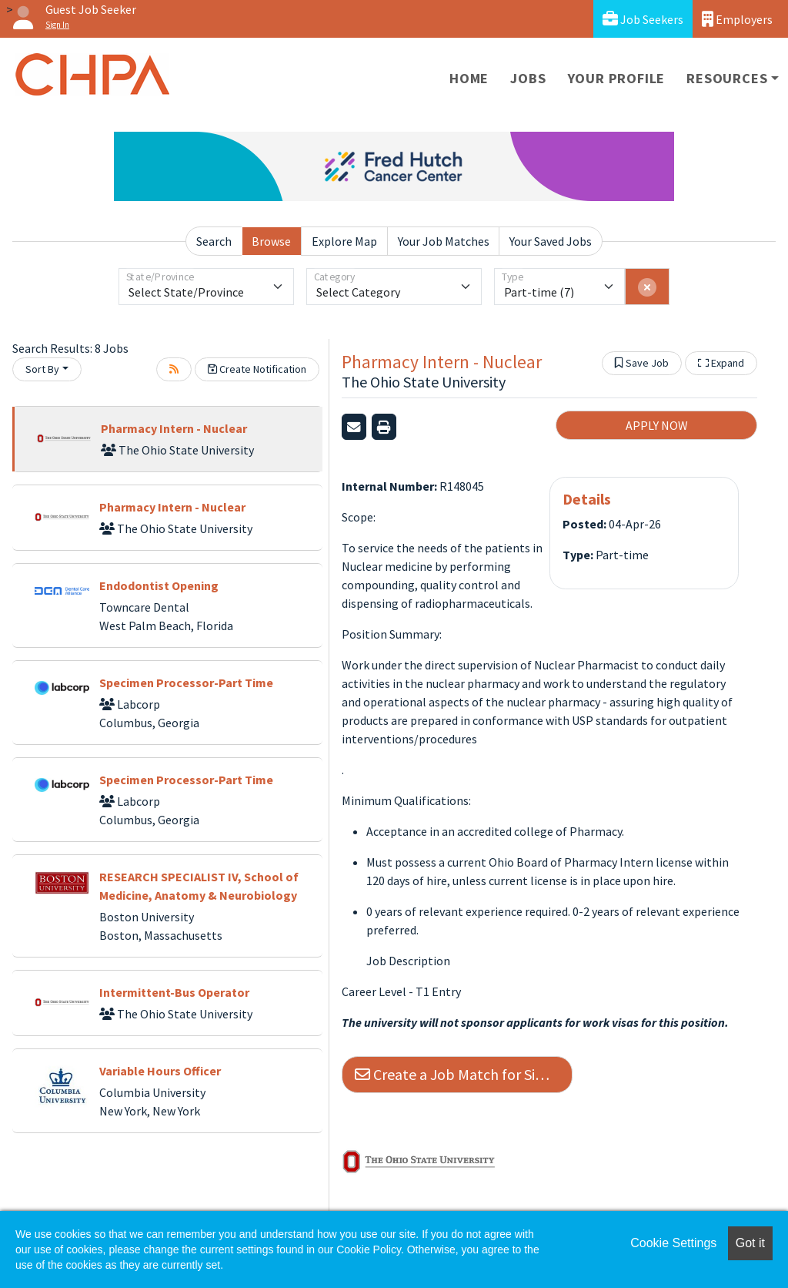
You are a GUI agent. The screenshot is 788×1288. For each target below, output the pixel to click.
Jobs (528, 78)
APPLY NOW (657, 425)
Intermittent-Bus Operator (174, 992)
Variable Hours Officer (160, 1070)
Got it (750, 1242)
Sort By (42, 369)
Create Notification (257, 369)
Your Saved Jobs (550, 241)
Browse (271, 241)
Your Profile (617, 78)
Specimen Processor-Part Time (186, 682)
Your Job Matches (443, 241)
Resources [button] (726, 78)
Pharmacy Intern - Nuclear (174, 428)
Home (469, 78)
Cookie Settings (673, 1242)
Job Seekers (643, 19)
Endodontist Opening (159, 585)
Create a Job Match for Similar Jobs (464, 1074)
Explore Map (344, 241)
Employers (737, 19)
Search (214, 241)
